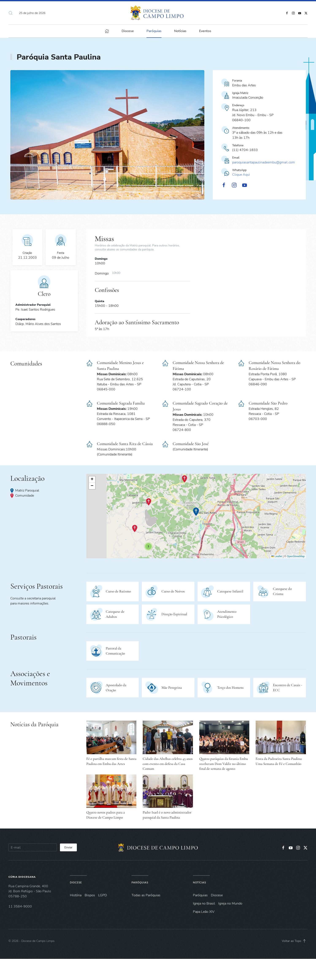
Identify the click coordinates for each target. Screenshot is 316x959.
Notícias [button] (180, 31)
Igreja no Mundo (230, 903)
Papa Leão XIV (203, 911)
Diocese (76, 882)
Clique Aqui (241, 174)
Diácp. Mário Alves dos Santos (38, 324)
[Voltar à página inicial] (158, 12)
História (75, 895)
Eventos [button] (205, 31)
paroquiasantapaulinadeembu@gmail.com (263, 162)
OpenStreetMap (296, 556)
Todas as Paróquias (146, 895)
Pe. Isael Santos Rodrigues (35, 309)
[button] (10, 13)
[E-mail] (32, 847)
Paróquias (153, 31)
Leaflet (276, 556)
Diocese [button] (128, 31)
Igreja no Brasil (204, 903)
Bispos (90, 895)
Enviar (68, 847)
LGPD (102, 895)
